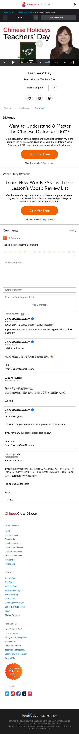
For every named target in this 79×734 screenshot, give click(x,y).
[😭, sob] (49, 251)
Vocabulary (24, 108)
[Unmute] (41, 62)
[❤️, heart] (73, 251)
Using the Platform (13, 646)
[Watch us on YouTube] (13, 693)
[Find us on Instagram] (30, 693)
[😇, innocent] (54, 251)
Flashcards (10, 539)
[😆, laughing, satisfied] (34, 251)
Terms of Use (56, 723)
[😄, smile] (5, 251)
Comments (40, 108)
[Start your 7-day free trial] (13, 671)
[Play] (13, 62)
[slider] (47, 62)
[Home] (37, 6)
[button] (74, 4)
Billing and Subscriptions (16, 637)
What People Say (12, 590)
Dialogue (8, 108)
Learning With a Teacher (16, 654)
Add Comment (39, 305)
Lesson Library (8, 13)
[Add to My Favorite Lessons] (29, 98)
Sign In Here (48, 163)
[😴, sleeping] (59, 251)
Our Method (10, 578)
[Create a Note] (39, 98)
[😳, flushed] (10, 251)
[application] (39, 44)
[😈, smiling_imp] (68, 251)
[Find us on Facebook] (18, 693)
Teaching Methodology (15, 650)
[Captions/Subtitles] (72, 62)
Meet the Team (11, 586)
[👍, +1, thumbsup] (73, 255)
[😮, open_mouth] (64, 251)
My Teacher (10, 560)
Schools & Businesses (15, 607)
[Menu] (4, 4)
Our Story (9, 582)
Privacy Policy (42, 723)
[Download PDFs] (49, 98)
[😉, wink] (44, 251)
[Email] (39, 297)
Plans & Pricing (11, 594)
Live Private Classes (14, 547)
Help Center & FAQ (13, 629)
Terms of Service (37, 729)
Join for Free (39, 154)
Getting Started (11, 633)
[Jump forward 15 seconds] (22, 62)
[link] (35, 17)
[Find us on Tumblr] (24, 693)
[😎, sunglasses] (25, 251)
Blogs (7, 611)
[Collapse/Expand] (39, 230)
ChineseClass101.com (26, 723)
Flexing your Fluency (26, 13)
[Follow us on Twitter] (7, 693)
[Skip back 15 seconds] (4, 62)
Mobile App (10, 564)
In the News (10, 598)
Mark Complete (35, 87)
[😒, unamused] (20, 251)
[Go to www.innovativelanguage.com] (39, 715)
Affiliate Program (12, 615)
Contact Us (10, 658)
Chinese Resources (13, 556)
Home (7, 531)
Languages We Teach (14, 603)
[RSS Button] (5, 238)
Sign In (13, 245)
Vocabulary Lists (12, 543)
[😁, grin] (15, 251)
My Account (10, 641)
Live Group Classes (13, 551)
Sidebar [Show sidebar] (58, 17)
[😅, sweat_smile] (39, 251)
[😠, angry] (29, 251)
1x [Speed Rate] (31, 62)
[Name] (39, 290)
